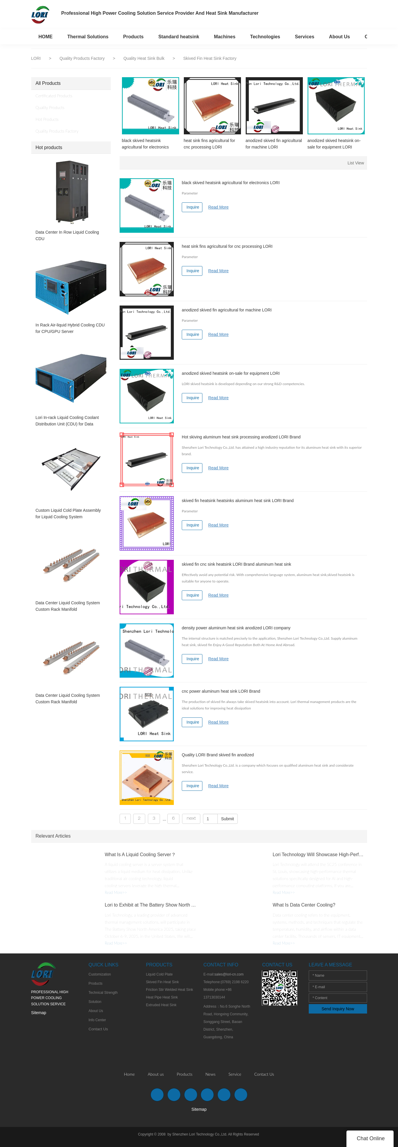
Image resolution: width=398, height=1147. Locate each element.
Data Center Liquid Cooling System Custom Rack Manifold (68, 606)
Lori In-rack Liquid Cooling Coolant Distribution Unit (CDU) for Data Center (67, 421)
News (210, 1074)
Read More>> (116, 896)
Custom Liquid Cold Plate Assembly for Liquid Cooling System (68, 513)
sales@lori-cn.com (229, 974)
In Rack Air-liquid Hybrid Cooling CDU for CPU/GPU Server (70, 328)
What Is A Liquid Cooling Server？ (140, 858)
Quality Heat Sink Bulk (144, 58)
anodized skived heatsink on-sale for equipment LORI (334, 143)
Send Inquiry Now (337, 1008)
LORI (36, 58)
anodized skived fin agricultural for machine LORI (274, 143)
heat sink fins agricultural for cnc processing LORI (209, 143)
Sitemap (38, 1012)
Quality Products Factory (83, 58)
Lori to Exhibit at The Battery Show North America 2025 (150, 908)
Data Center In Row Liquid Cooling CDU (67, 235)
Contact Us (264, 1074)
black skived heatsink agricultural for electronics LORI (145, 144)
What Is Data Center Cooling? (304, 908)
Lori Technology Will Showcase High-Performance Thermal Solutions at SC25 (318, 858)
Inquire (192, 207)
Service (234, 1074)
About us (156, 1074)
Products (184, 1074)
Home (129, 1074)
